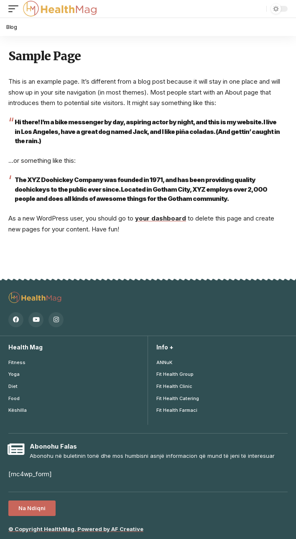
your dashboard (160, 218)
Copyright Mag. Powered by (75, 529)
